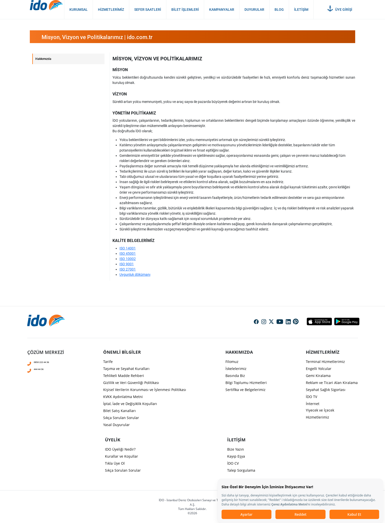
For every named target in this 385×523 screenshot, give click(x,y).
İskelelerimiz (235, 368)
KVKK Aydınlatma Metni (123, 396)
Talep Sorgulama (241, 470)
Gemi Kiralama (318, 375)
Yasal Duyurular (116, 424)
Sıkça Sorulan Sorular (121, 417)
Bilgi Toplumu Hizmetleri (246, 382)
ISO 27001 (127, 269)
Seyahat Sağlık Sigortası (325, 389)
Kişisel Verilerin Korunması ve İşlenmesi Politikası (144, 389)
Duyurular (254, 10)
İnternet (312, 403)
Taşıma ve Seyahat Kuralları (126, 368)
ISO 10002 (127, 259)
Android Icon (345, 321)
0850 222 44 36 (48, 361)
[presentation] (192, 219)
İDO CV (233, 463)
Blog (279, 10)
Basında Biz (235, 375)
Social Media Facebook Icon (256, 322)
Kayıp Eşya (236, 456)
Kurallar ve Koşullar (121, 456)
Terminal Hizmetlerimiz (325, 361)
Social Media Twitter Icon (271, 322)
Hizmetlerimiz (111, 10)
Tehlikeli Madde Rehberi (123, 375)
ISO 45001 (127, 253)
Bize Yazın (235, 449)
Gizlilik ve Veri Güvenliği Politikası (131, 382)
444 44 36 (43, 368)
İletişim (301, 10)
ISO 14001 (127, 248)
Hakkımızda (43, 59)
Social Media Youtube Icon (280, 322)
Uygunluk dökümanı (134, 275)
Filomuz (231, 361)
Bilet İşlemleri (185, 10)
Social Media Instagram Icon (264, 322)
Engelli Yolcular (318, 368)
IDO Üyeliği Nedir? (120, 449)
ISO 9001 (126, 264)
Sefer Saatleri (147, 10)
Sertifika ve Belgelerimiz (245, 389)
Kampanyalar (221, 10)
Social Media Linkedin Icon (288, 322)
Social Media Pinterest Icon (296, 321)
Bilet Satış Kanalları (119, 410)
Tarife (108, 361)
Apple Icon (319, 321)
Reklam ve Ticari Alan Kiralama (332, 382)
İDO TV (311, 396)
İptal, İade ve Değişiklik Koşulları (130, 403)
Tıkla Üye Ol (115, 463)
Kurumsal (78, 10)
